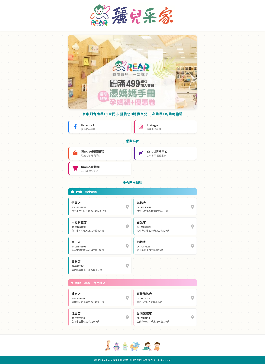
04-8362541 (78, 266)
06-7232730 (78, 318)
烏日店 (76, 242)
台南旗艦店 (144, 313)
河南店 (76, 202)
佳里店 (76, 313)
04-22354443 (144, 207)
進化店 (141, 202)
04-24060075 (144, 227)
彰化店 (141, 242)
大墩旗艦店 (79, 222)
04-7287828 (143, 246)
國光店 (141, 222)
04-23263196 (78, 227)
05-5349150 (78, 298)
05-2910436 (143, 298)
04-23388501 (78, 246)
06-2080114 (143, 318)
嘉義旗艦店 (144, 294)
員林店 (76, 261)
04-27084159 (78, 207)
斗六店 (76, 294)
